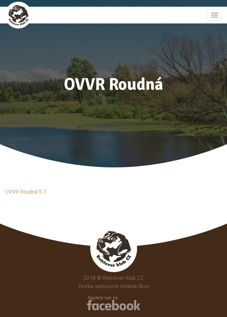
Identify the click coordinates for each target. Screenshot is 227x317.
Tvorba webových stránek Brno (113, 286)
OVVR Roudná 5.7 (25, 192)
